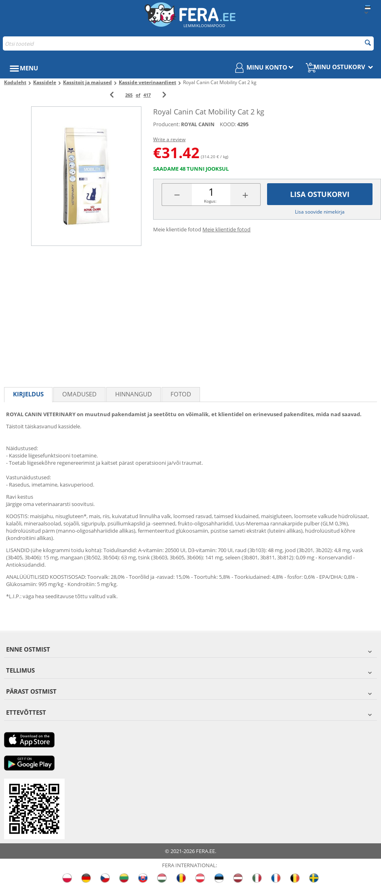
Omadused (79, 394)
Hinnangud (133, 394)
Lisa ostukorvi (319, 194)
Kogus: (210, 201)
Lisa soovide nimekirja (320, 211)
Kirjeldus (28, 394)
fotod (181, 394)
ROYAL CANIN (198, 124)
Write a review (169, 139)
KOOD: (228, 124)
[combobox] (188, 43)
